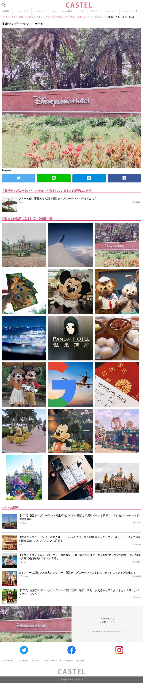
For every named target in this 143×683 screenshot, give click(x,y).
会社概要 (35, 660)
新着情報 (6, 11)
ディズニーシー (40, 11)
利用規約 (69, 660)
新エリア (94, 11)
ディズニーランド (22, 11)
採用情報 (80, 660)
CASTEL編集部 (66, 11)
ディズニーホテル (110, 11)
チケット (81, 11)
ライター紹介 (7, 660)
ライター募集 (22, 660)
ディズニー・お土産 (129, 11)
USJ (53, 11)
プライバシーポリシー (52, 660)
